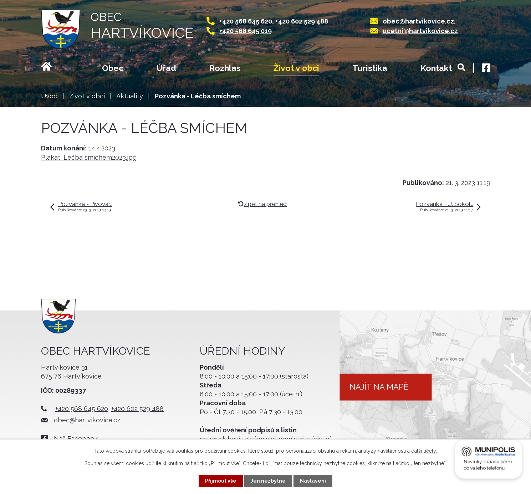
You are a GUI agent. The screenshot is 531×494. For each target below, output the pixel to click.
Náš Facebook (76, 438)
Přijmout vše (220, 481)
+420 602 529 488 (301, 21)
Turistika (369, 68)
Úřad (166, 68)
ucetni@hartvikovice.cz (420, 31)
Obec (112, 68)
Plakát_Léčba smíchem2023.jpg (89, 157)
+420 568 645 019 (245, 31)
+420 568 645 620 (245, 21)
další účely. (424, 451)
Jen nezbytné (268, 481)
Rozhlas (225, 68)
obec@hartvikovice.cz (418, 21)
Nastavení (313, 481)
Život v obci (296, 68)
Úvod (55, 69)
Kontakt (436, 68)
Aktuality (129, 96)
